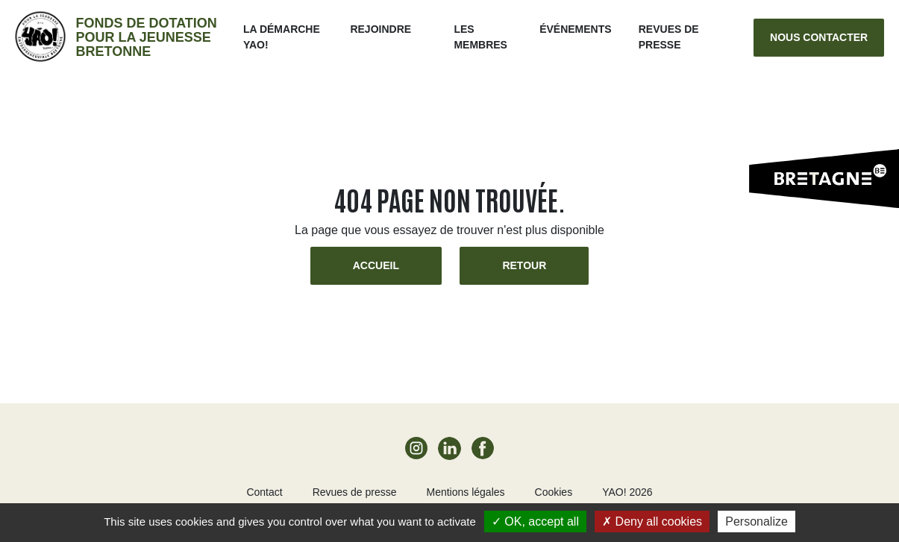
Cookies (554, 492)
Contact (264, 492)
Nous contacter (819, 37)
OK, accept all (535, 521)
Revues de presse (355, 492)
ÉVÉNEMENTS (575, 29)
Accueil (376, 265)
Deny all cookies (652, 521)
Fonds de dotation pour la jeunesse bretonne (145, 37)
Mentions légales (465, 492)
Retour (524, 265)
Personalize (756, 521)
